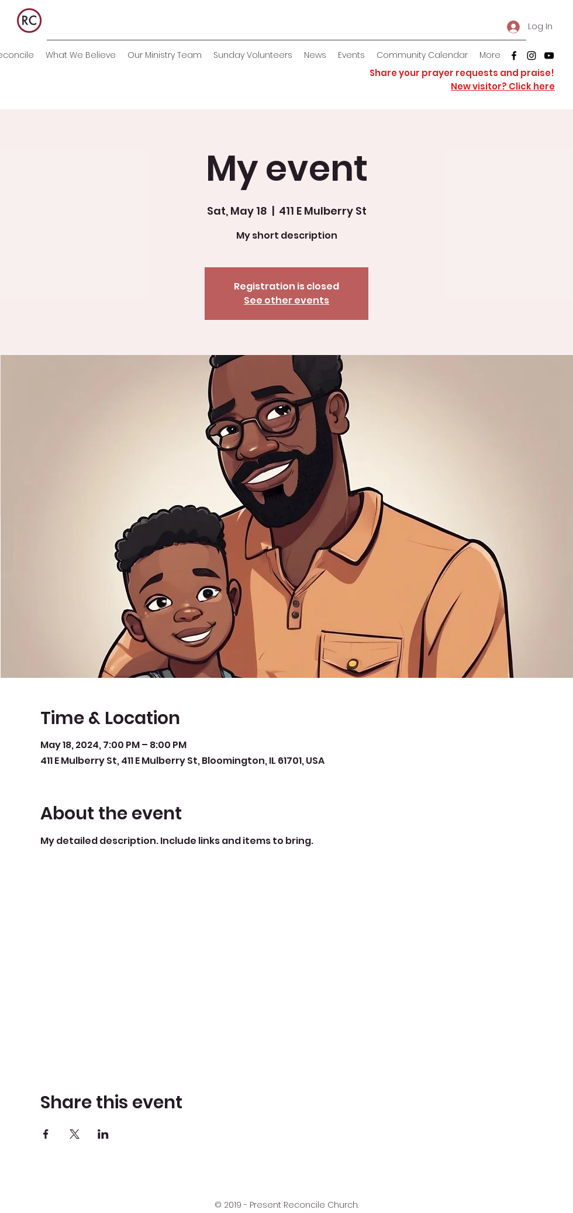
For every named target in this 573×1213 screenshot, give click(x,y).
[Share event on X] (74, 1134)
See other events (286, 300)
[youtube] (549, 55)
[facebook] (514, 55)
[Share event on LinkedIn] (103, 1134)
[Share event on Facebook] (45, 1134)
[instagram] (531, 55)
